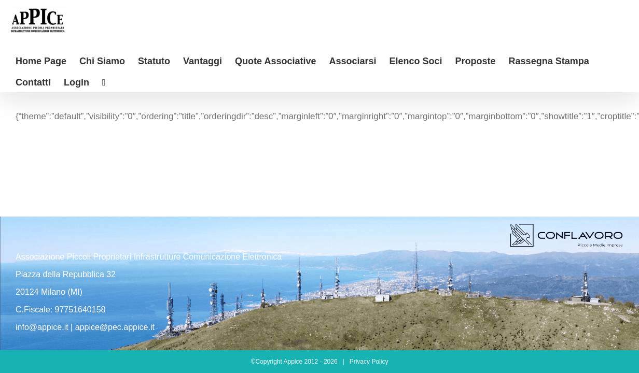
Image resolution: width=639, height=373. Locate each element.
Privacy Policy (369, 361)
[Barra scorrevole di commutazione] (51, 81)
